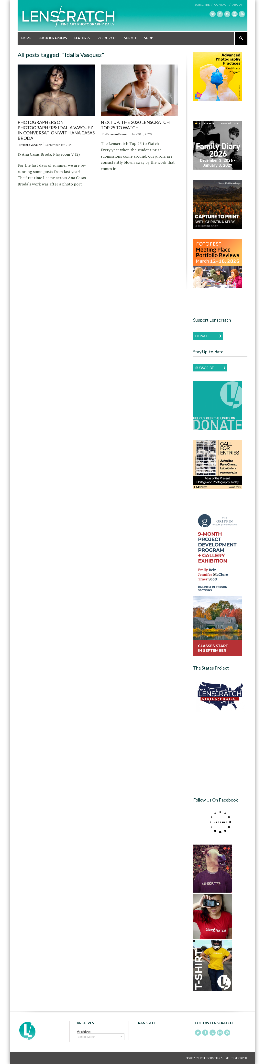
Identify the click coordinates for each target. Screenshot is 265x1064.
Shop (148, 38)
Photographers (52, 38)
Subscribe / (203, 4)
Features (82, 38)
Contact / (222, 4)
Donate (202, 336)
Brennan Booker (117, 134)
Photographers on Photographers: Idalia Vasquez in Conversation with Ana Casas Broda (56, 130)
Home (26, 38)
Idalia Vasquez (32, 145)
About (237, 4)
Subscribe (204, 368)
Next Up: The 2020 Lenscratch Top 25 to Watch (135, 124)
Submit (130, 38)
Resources (107, 38)
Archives (84, 1031)
